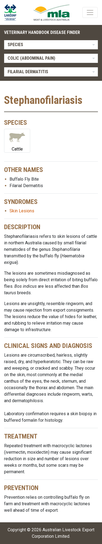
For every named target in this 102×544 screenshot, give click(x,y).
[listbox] (51, 44)
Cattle (17, 140)
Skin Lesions (22, 210)
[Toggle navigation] (90, 12)
